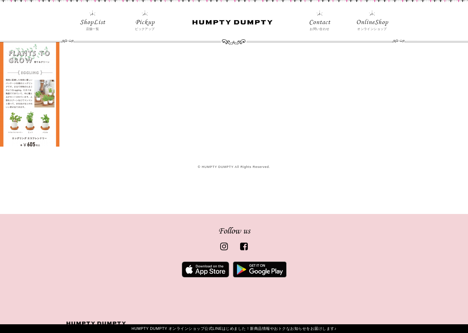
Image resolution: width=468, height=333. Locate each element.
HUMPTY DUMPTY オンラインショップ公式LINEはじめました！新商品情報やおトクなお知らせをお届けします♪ (234, 328)
